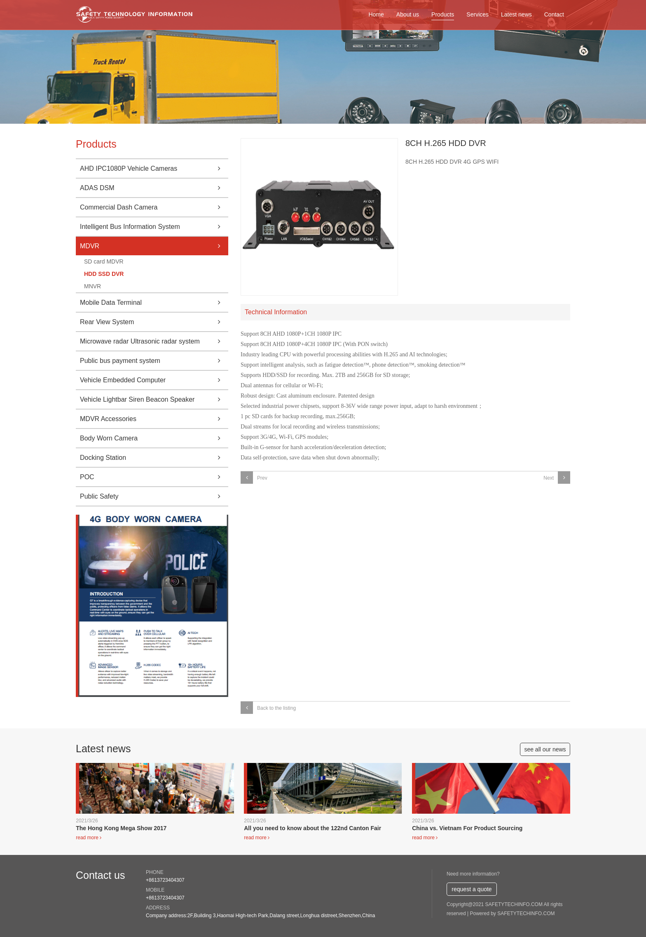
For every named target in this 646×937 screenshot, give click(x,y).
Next (556, 477)
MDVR (154, 246)
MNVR (92, 286)
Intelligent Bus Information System (154, 226)
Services (477, 14)
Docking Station (154, 457)
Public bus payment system (154, 360)
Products (442, 14)
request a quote (472, 889)
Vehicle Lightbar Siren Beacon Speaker (154, 399)
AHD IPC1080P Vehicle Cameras (154, 168)
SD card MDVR (104, 261)
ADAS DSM (154, 188)
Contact (554, 14)
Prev (254, 477)
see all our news (545, 749)
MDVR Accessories (154, 419)
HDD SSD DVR (104, 274)
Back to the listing (268, 708)
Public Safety (154, 496)
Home (376, 14)
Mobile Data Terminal (154, 302)
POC (154, 477)
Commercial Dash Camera (154, 207)
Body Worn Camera (154, 438)
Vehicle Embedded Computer (154, 380)
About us (407, 14)
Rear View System (154, 322)
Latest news (516, 14)
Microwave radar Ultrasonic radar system (154, 341)
